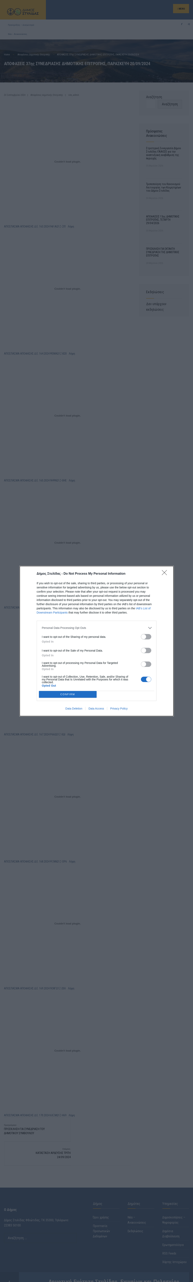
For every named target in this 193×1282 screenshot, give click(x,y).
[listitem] (96, 628)
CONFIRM (67, 694)
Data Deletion (73, 708)
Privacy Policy (119, 708)
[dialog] (96, 641)
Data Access (96, 708)
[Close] (165, 574)
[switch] (146, 636)
